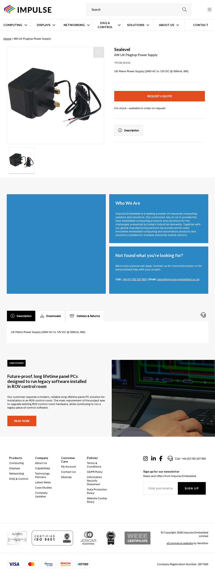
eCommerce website (180, 543)
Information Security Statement (94, 480)
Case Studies (43, 487)
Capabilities (42, 468)
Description (128, 130)
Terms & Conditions (94, 464)
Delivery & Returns (85, 316)
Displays (43, 25)
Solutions (135, 25)
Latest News (43, 482)
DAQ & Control (105, 25)
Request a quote (159, 96)
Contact (200, 25)
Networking (74, 25)
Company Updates (41, 494)
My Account (68, 466)
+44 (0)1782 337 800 (134, 279)
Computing (12, 25)
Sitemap (66, 477)
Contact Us (68, 472)
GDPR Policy (94, 472)
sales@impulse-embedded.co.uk (178, 279)
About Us (166, 25)
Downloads (50, 316)
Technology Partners (42, 475)
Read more (22, 421)
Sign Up (192, 488)
